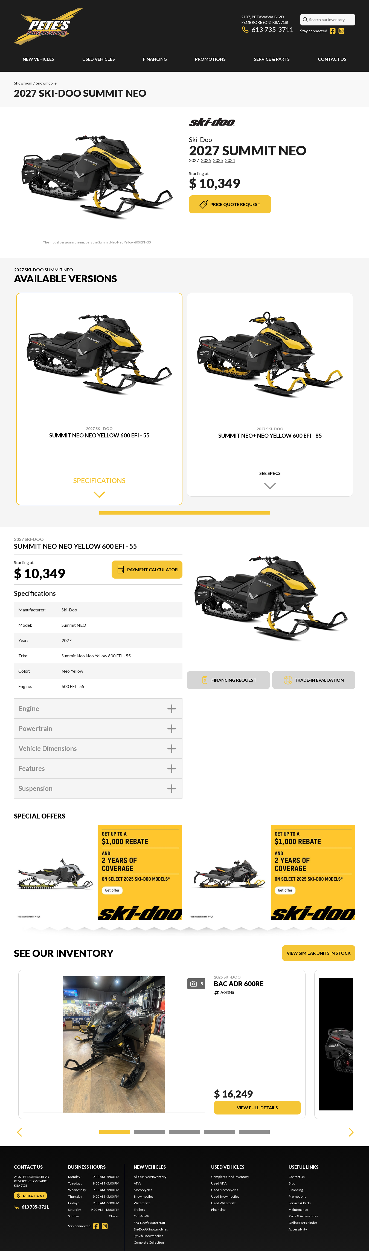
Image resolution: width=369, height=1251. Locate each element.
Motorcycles (143, 1214)
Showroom (23, 83)
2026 (206, 160)
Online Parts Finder (303, 1247)
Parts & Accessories (303, 1240)
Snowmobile (46, 83)
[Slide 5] (254, 1156)
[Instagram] (341, 31)
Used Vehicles (98, 59)
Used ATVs (219, 1208)
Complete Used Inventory (230, 1201)
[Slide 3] (184, 1156)
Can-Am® (141, 1240)
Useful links (303, 1191)
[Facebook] (332, 31)
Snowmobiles (143, 1221)
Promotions (210, 59)
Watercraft (142, 1227)
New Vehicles (38, 59)
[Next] (349, 1156)
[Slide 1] (184, 513)
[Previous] (19, 1156)
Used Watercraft (223, 1227)
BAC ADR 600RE (238, 984)
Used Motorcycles (224, 1214)
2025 (218, 160)
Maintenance (298, 1234)
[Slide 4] (219, 1156)
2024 (230, 160)
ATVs (137, 1208)
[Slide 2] (149, 1156)
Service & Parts (272, 59)
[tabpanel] (93, 1221)
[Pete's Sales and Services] (48, 26)
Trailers (139, 1234)
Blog (292, 1208)
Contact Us (332, 59)
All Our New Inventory (150, 1201)
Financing (155, 59)
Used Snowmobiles (225, 1221)
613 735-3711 (267, 29)
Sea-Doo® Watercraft (149, 1247)
